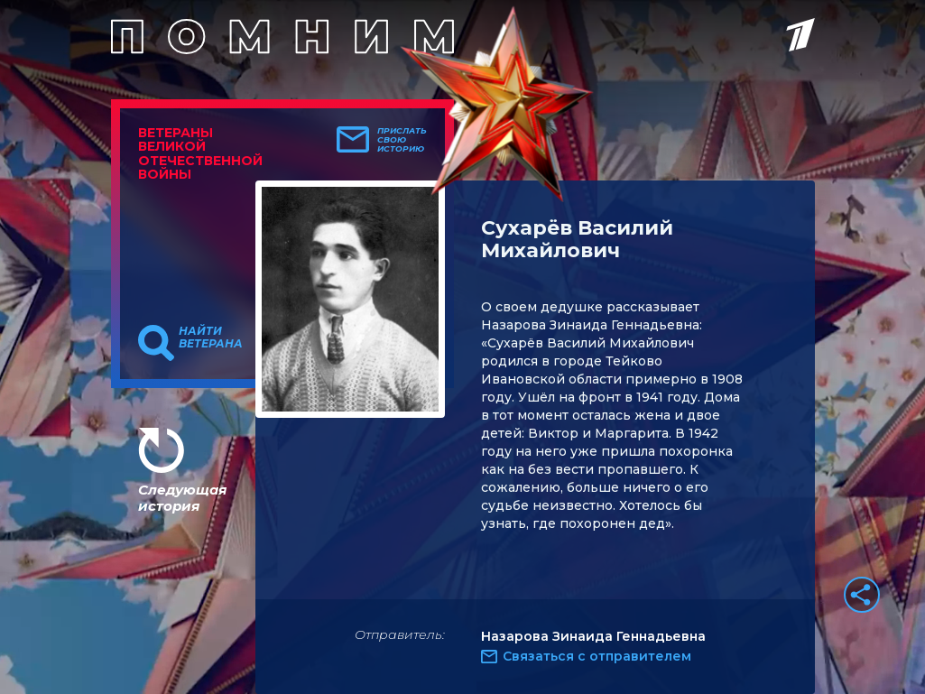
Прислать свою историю (402, 139)
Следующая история (182, 497)
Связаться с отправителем (597, 656)
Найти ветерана (211, 337)
